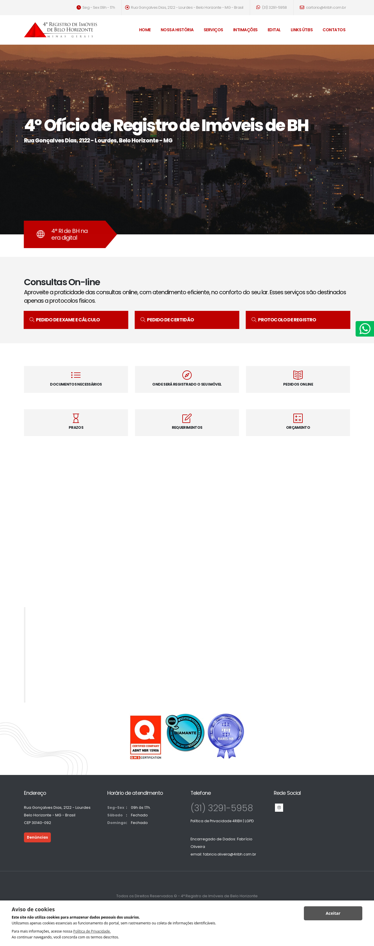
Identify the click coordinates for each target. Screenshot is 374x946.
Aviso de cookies (33, 909)
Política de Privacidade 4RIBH (218, 820)
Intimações (245, 30)
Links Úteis (302, 30)
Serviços (213, 30)
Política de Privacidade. (91, 931)
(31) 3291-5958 (271, 7)
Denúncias (38, 837)
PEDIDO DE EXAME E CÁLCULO (65, 319)
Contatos (334, 30)
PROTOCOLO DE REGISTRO (284, 319)
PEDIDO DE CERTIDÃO (167, 319)
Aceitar (333, 913)
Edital (274, 30)
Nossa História (177, 30)
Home (145, 30)
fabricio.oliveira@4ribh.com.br (232, 854)
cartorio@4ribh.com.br (323, 7)
